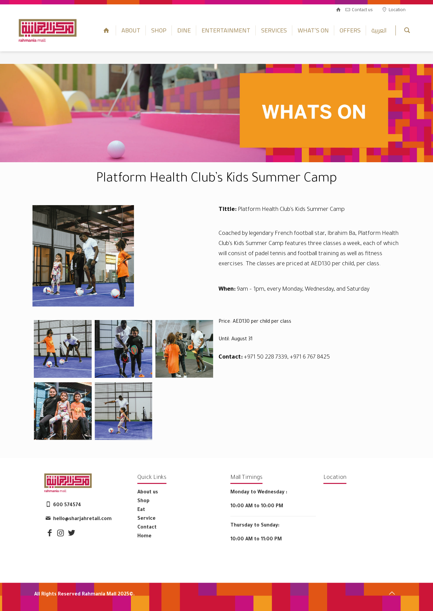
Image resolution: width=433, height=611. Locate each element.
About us (147, 492)
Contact (147, 528)
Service (146, 519)
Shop (143, 501)
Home (144, 536)
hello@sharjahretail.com (82, 519)
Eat (141, 510)
